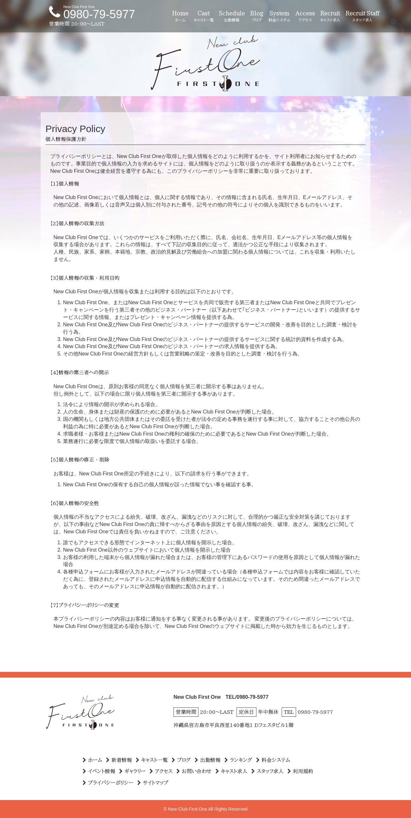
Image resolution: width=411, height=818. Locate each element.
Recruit (330, 16)
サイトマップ (152, 782)
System (279, 16)
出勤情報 (208, 760)
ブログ (181, 760)
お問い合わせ (194, 771)
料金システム (273, 760)
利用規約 (300, 771)
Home (180, 16)
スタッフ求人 (267, 771)
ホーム (92, 760)
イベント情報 (99, 771)
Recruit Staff (362, 16)
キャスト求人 (231, 771)
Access (305, 16)
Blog (256, 16)
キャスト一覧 (152, 760)
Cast (204, 16)
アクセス (161, 771)
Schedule (232, 16)
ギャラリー (132, 771)
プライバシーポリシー (108, 782)
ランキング (238, 760)
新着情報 (119, 760)
